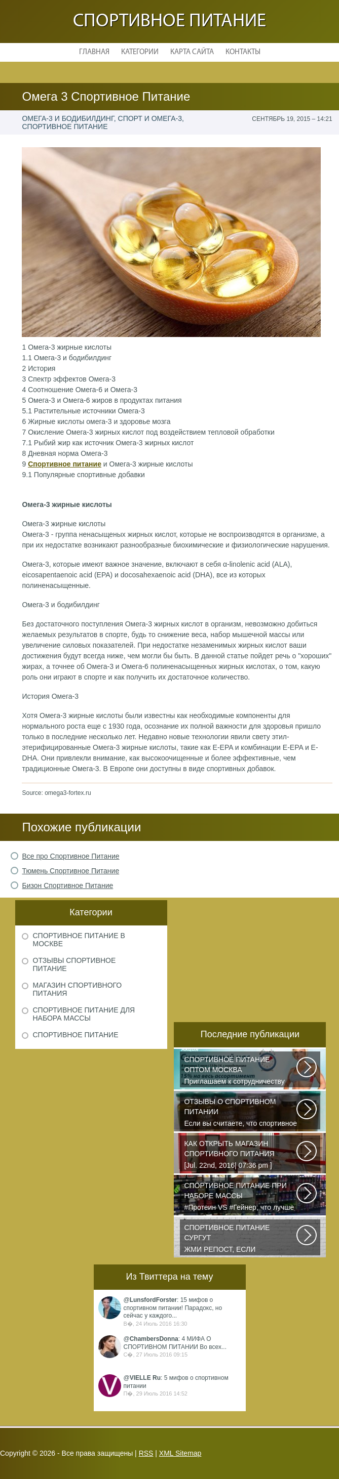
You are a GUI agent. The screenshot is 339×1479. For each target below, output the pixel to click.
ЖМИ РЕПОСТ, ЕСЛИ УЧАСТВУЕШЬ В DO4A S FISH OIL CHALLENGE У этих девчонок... (240, 1239)
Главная (94, 52)
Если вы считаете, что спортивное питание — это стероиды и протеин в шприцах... (240, 1113)
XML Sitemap (180, 1453)
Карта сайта (192, 52)
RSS (146, 1453)
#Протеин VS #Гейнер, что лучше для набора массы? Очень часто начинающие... (240, 1197)
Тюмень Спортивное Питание (70, 871)
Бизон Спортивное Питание (67, 885)
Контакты (242, 52)
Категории (140, 52)
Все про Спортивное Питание (70, 856)
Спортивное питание (169, 21)
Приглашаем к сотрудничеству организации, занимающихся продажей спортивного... (240, 1071)
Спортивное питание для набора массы (84, 1014)
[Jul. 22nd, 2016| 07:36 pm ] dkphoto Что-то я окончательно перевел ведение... (240, 1155)
